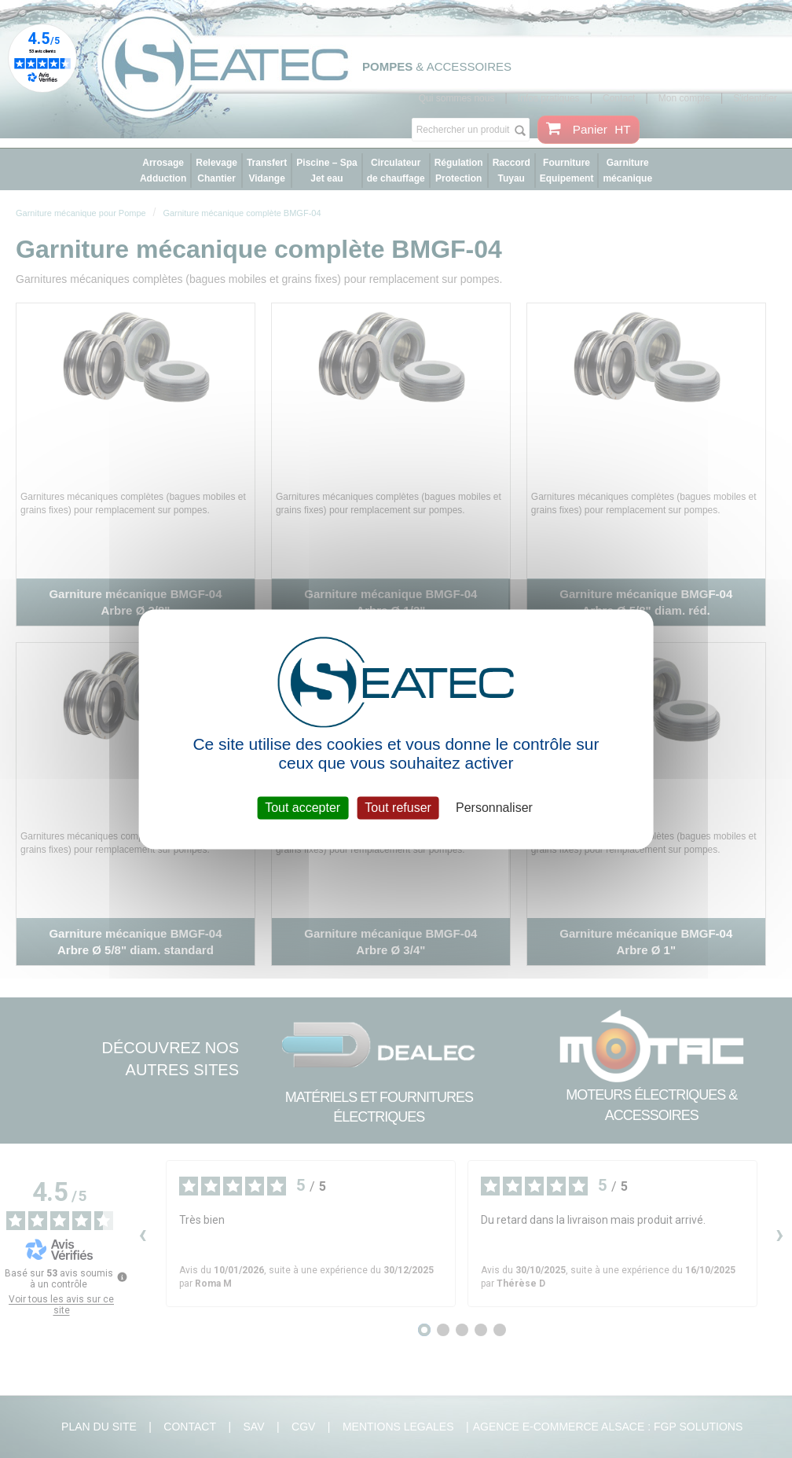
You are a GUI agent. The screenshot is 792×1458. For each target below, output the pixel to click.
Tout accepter (302, 807)
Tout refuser (398, 807)
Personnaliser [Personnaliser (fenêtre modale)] (494, 807)
